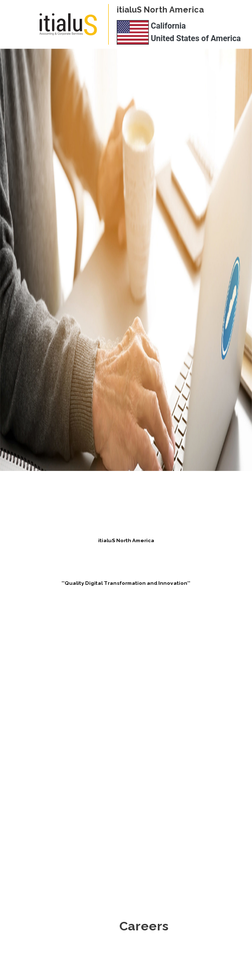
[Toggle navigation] (22, 24)
